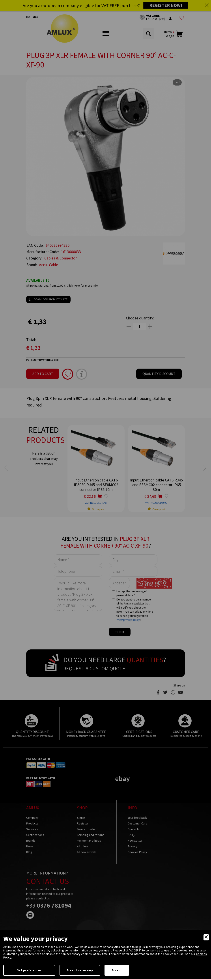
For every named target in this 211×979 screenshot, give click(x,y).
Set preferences (29, 970)
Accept (117, 970)
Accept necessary (80, 970)
